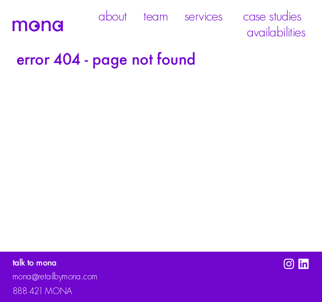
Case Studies (272, 16)
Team (155, 16)
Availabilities (278, 32)
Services (205, 16)
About (113, 16)
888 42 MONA (42, 291)
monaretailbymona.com (55, 277)
